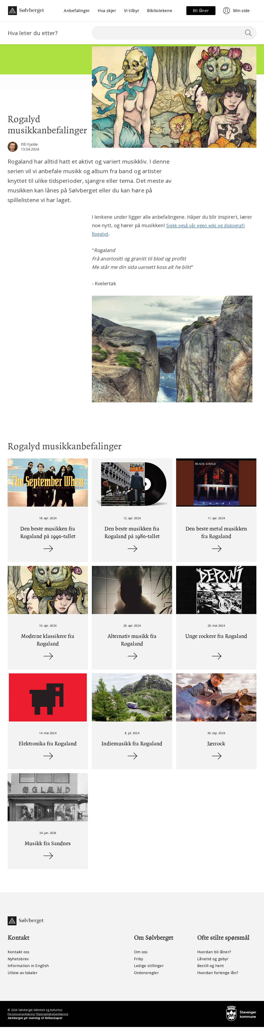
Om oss (141, 952)
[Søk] (174, 32)
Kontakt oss (19, 952)
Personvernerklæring (22, 1016)
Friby (139, 960)
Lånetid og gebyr (213, 960)
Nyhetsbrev (19, 960)
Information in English (30, 967)
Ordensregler (147, 974)
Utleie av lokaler (23, 974)
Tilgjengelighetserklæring (53, 1016)
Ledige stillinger (149, 967)
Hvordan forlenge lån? (218, 974)
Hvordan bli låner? (215, 952)
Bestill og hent (211, 967)
